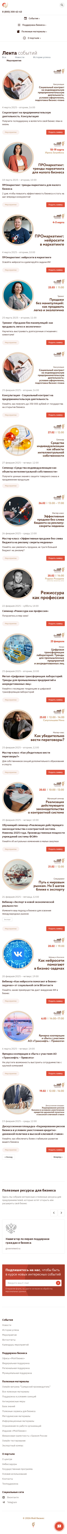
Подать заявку (55, 132)
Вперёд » (58, 1157)
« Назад (8, 1157)
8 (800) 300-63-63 (12, 11)
